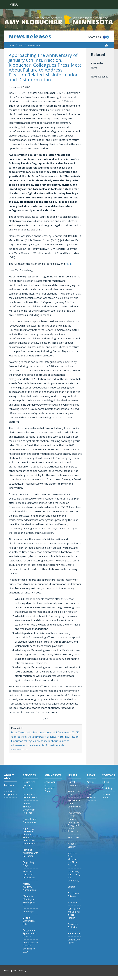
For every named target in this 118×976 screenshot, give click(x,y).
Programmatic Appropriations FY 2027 (30, 933)
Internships (28, 911)
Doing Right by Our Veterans (30, 820)
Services (29, 775)
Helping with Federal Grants (30, 796)
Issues (72, 775)
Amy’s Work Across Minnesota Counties (50, 786)
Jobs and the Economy (74, 793)
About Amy (9, 776)
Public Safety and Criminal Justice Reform (74, 913)
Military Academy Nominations (29, 886)
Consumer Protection (73, 926)
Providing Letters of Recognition (29, 874)
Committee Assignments (10, 793)
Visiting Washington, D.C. (29, 920)
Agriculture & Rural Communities (74, 803)
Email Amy (107, 788)
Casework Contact (107, 796)
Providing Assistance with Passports (30, 852)
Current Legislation (73, 783)
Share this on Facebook (104, 37)
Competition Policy (74, 941)
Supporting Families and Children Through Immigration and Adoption (29, 836)
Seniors (71, 886)
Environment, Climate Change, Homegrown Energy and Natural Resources (74, 822)
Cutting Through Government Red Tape (29, 808)
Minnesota (53, 775)
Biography (9, 785)
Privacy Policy (19, 970)
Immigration (74, 933)
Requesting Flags (28, 864)
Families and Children (74, 895)
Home (11, 45)
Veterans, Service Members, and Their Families (73, 859)
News (20, 45)
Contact (108, 775)
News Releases (30, 36)
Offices (105, 781)
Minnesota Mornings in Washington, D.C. (29, 901)
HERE (68, 263)
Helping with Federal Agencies (29, 784)
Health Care (73, 837)
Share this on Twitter (107, 37)
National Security (72, 845)
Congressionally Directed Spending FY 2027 (30, 947)
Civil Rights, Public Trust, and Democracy (74, 876)
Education (72, 902)
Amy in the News (97, 65)
